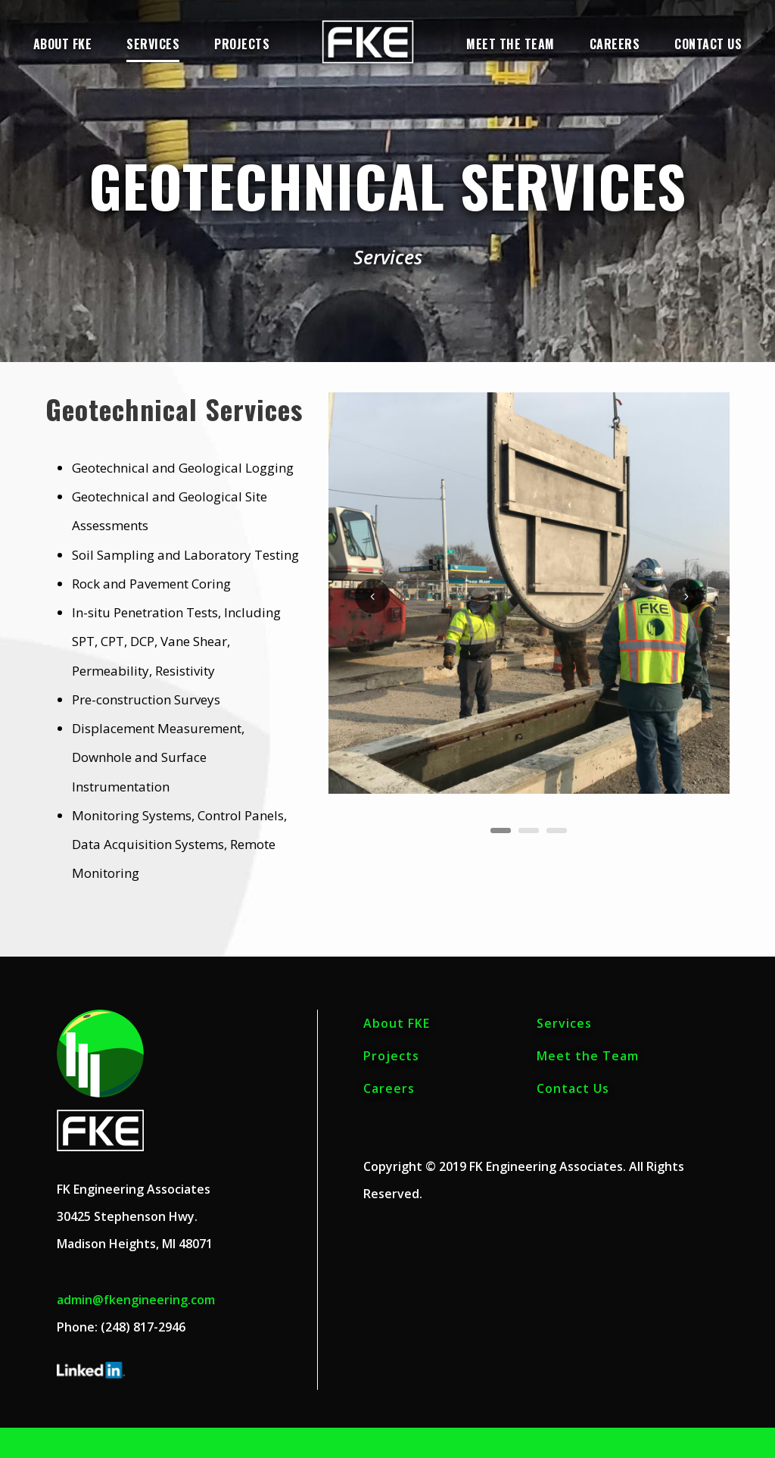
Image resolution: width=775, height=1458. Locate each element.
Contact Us (708, 44)
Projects (241, 44)
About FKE (62, 44)
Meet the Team (510, 44)
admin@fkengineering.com (136, 1299)
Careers (615, 44)
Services (152, 44)
